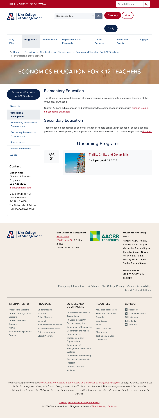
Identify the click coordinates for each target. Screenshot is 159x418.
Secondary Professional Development (23, 134)
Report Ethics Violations (138, 290)
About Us (14, 106)
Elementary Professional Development (24, 124)
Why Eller (11, 41)
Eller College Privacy (113, 286)
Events (13, 155)
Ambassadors (18, 142)
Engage (143, 39)
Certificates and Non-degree (55, 52)
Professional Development (16, 114)
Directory (113, 15)
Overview (30, 52)
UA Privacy (93, 286)
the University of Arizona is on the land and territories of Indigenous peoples (79, 382)
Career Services (99, 41)
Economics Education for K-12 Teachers (23, 94)
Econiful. (147, 131)
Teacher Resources (20, 148)
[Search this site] (129, 4)
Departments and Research (71, 41)
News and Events (122, 41)
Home (16, 52)
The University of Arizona (104, 406)
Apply (111, 28)
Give (127, 15)
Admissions (48, 39)
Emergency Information (71, 286)
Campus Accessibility (139, 286)
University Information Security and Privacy (79, 402)
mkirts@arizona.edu (20, 187)
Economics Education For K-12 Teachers (97, 52)
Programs (29, 39)
